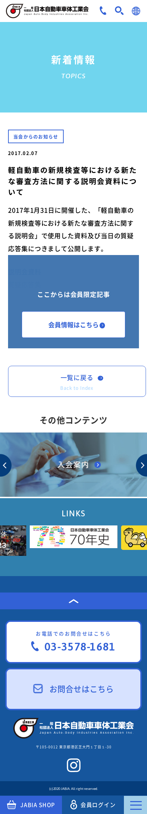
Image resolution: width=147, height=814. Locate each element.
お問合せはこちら (73, 689)
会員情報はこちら (76, 324)
